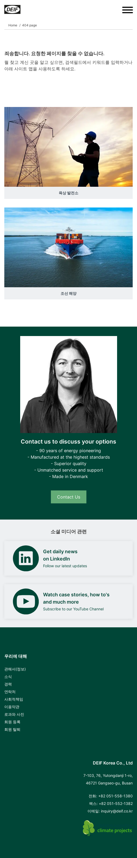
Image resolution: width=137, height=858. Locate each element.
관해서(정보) (15, 669)
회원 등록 (12, 721)
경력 (8, 684)
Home (12, 25)
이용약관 (11, 706)
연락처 (10, 691)
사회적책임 (13, 699)
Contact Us (68, 497)
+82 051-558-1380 (115, 796)
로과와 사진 (14, 714)
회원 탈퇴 (12, 729)
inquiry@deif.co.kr (117, 811)
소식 (8, 676)
